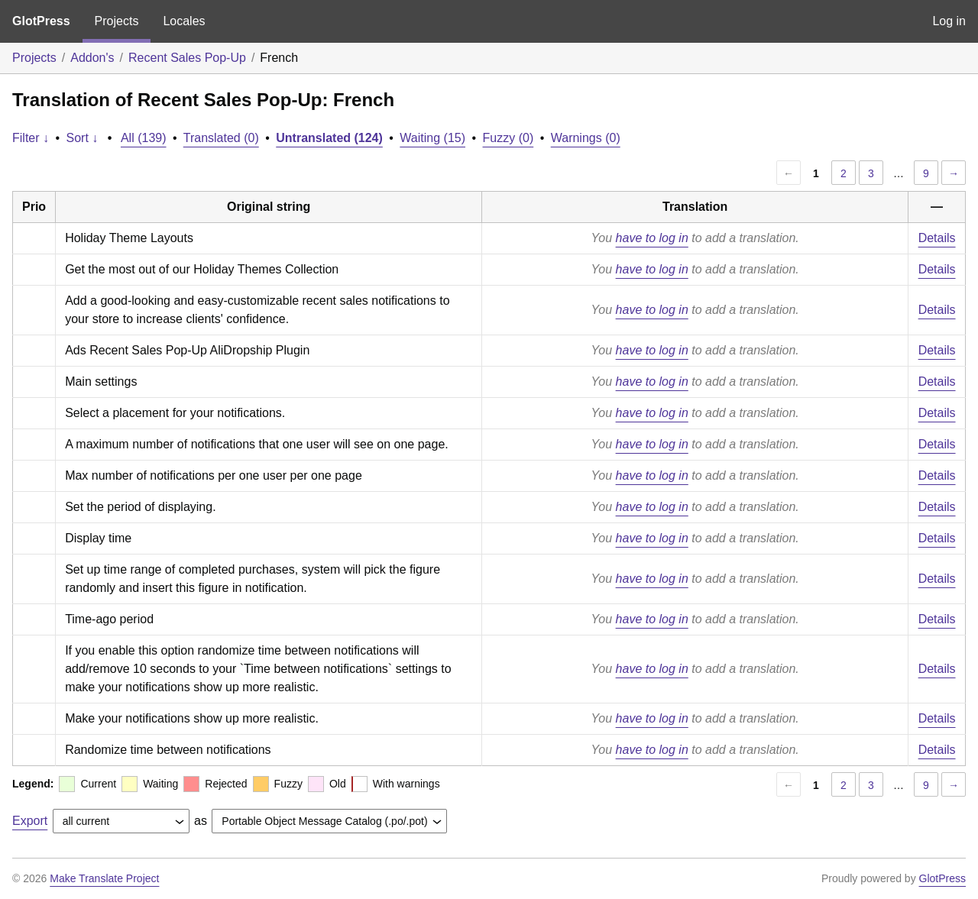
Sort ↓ (82, 137)
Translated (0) (221, 137)
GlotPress (41, 21)
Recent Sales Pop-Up (187, 57)
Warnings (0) (585, 137)
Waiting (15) (432, 137)
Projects (117, 21)
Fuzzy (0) (508, 137)
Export (29, 820)
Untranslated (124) (329, 137)
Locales (184, 21)
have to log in (652, 237)
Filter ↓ (30, 137)
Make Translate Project (104, 878)
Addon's (92, 57)
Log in (949, 21)
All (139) (144, 137)
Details (937, 237)
